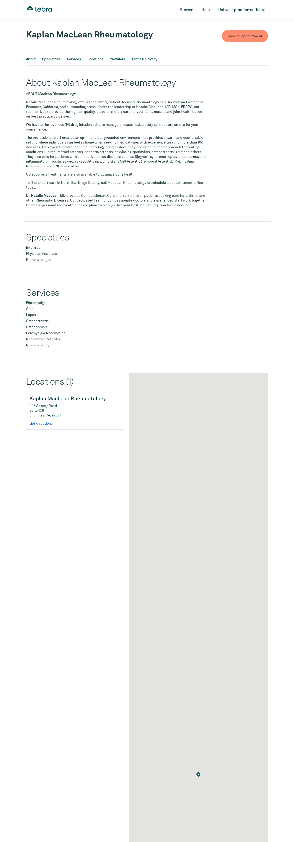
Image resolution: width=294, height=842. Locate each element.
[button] (198, 774)
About (31, 59)
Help (205, 9)
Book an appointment (244, 36)
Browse (186, 9)
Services (74, 59)
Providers (117, 59)
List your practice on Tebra (241, 9)
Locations (95, 59)
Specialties (51, 59)
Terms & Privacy (144, 59)
